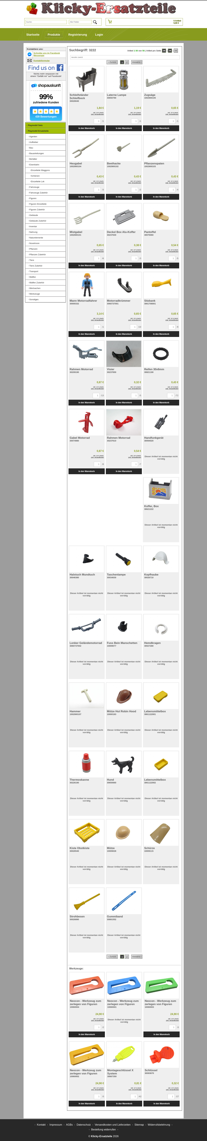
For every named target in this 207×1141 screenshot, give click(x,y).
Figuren (33, 198)
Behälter (33, 159)
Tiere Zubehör (35, 266)
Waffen (32, 277)
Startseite (33, 34)
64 (176, 50)
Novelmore (34, 243)
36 (164, 50)
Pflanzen (33, 249)
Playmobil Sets (35, 125)
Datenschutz (84, 1124)
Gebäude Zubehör (37, 221)
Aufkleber (33, 142)
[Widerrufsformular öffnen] (103, 1129)
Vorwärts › (137, 62)
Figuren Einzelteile (38, 204)
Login (99, 34)
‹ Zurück (112, 62)
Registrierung (77, 34)
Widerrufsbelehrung (159, 1124)
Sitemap (139, 1124)
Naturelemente (36, 237)
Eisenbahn (34, 164)
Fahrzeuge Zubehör (38, 193)
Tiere (31, 260)
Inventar (33, 226)
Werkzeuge (34, 294)
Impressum (55, 1124)
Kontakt (41, 1124)
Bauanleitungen (36, 153)
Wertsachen (35, 288)
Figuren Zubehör (37, 209)
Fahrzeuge (34, 187)
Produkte (54, 34)
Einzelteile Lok (38, 181)
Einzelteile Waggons (40, 170)
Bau (31, 148)
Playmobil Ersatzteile (38, 131)
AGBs (69, 1124)
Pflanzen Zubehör (37, 254)
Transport (33, 271)
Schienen (35, 176)
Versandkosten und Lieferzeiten (113, 1124)
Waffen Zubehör (36, 282)
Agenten (33, 136)
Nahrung (33, 232)
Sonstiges (34, 299)
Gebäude (33, 215)
